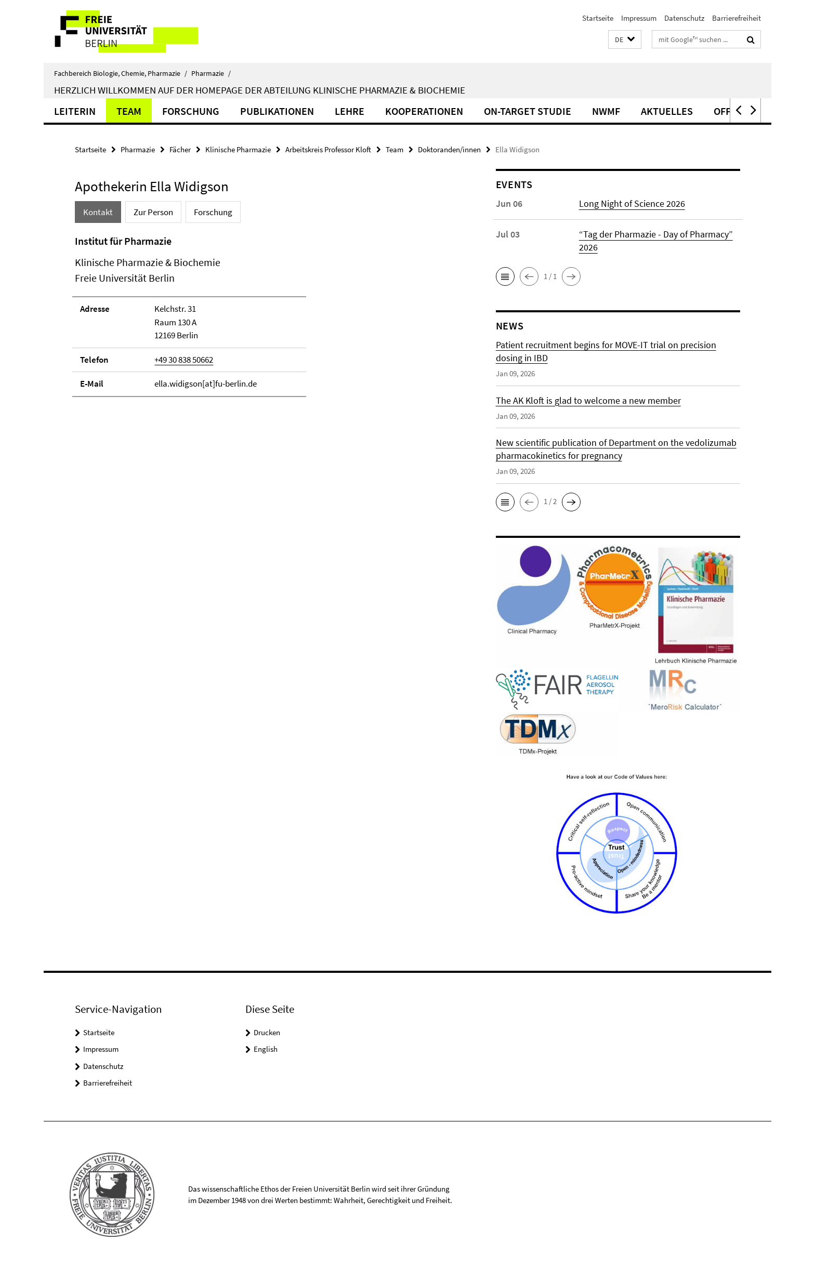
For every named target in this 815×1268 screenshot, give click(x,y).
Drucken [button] (267, 1032)
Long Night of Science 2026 (632, 203)
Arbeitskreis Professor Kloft (328, 149)
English (266, 1049)
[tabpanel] (265, 320)
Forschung (190, 110)
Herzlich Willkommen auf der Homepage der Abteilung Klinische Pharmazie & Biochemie (259, 90)
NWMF (606, 110)
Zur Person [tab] (153, 212)
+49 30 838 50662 (183, 359)
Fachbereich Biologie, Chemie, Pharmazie (120, 73)
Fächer (180, 149)
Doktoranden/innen (449, 149)
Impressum (638, 18)
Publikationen (277, 110)
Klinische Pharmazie (238, 149)
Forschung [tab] (213, 212)
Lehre (349, 110)
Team (128, 110)
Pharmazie (211, 73)
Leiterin (75, 110)
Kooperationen (424, 110)
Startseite (597, 18)
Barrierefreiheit (736, 18)
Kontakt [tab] (98, 212)
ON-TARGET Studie (527, 110)
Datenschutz (684, 18)
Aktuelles (667, 110)
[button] (624, 39)
